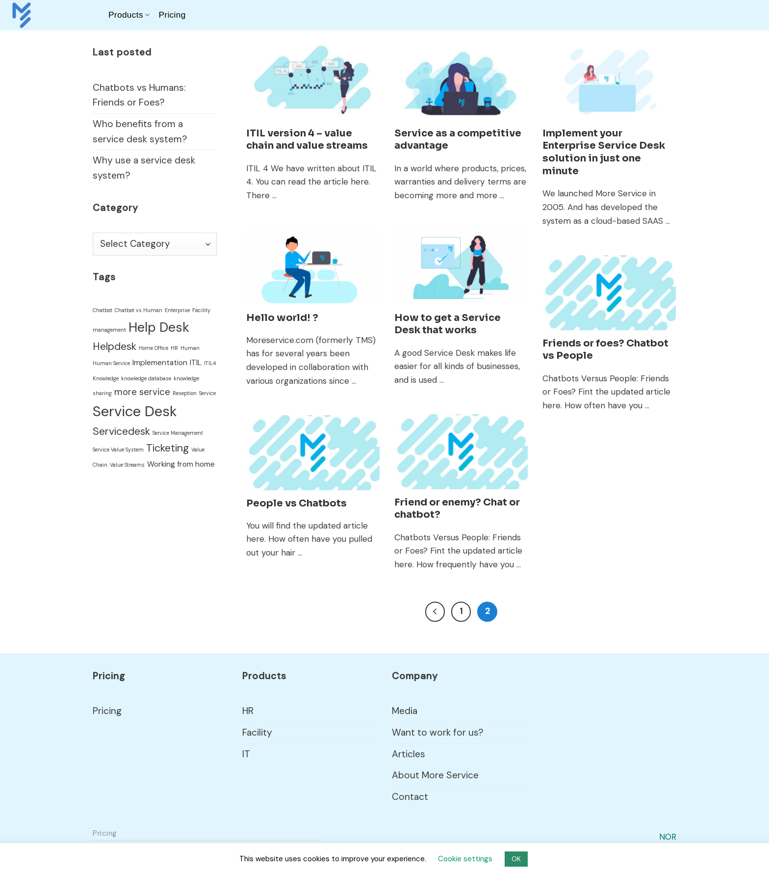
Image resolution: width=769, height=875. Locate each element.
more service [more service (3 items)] (142, 392)
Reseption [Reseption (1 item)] (185, 393)
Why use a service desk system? (144, 168)
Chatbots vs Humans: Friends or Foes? (139, 95)
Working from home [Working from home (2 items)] (181, 464)
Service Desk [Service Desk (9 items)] (135, 411)
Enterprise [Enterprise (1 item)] (177, 310)
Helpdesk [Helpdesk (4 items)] (114, 346)
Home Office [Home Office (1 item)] (153, 348)
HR (248, 711)
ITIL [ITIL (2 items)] (196, 363)
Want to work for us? (438, 732)
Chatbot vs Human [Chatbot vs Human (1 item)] (138, 310)
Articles (408, 754)
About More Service (435, 775)
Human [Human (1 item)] (190, 348)
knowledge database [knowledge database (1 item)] (146, 378)
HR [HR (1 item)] (174, 348)
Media (404, 711)
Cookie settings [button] (465, 859)
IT (246, 754)
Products (129, 15)
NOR (667, 836)
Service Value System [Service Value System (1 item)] (118, 449)
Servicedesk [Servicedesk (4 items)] (121, 431)
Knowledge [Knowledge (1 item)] (106, 378)
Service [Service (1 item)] (207, 393)
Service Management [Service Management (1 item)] (178, 432)
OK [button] (516, 858)
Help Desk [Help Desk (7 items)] (158, 327)
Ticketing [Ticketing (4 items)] (167, 448)
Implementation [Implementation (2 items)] (159, 363)
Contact (410, 797)
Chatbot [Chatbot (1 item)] (102, 310)
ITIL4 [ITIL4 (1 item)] (210, 363)
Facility (257, 732)
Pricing (171, 15)
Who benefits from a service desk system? (140, 131)
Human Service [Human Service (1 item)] (111, 363)
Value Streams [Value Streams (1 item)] (127, 464)
